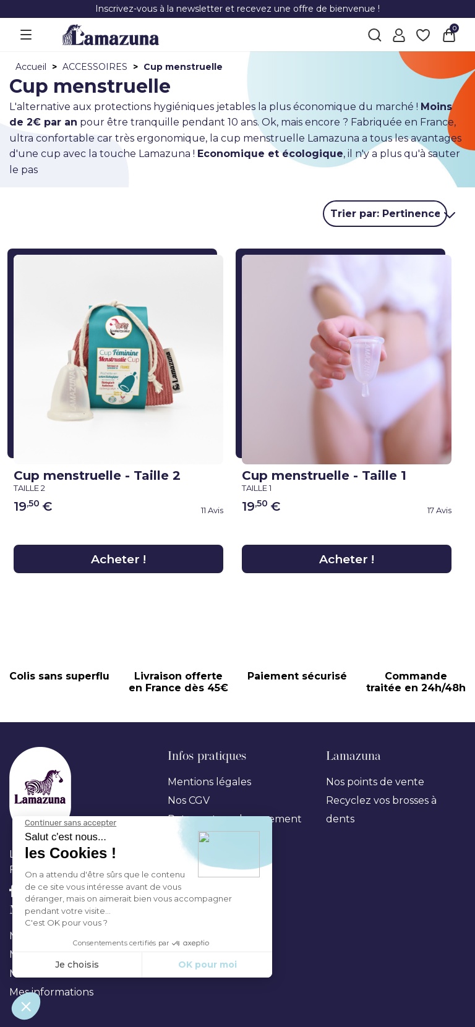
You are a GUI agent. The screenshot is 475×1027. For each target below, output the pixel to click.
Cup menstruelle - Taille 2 (115, 479)
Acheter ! (118, 558)
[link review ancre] (179, 510)
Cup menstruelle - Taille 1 (343, 479)
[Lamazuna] (110, 34)
